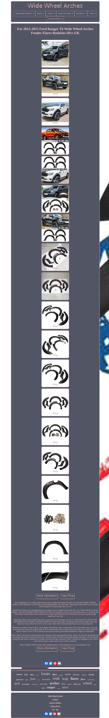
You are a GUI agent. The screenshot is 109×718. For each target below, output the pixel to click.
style (95, 684)
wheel (87, 683)
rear (38, 680)
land (63, 683)
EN (53, 710)
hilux (32, 675)
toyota (91, 674)
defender (76, 675)
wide (56, 678)
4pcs (54, 674)
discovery (77, 684)
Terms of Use (55, 706)
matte (70, 684)
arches (54, 683)
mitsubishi (90, 680)
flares (74, 679)
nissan (58, 688)
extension (34, 684)
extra (68, 674)
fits (43, 688)
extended (25, 684)
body (65, 679)
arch (17, 683)
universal (19, 680)
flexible (61, 675)
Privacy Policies (55, 703)
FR (57, 710)
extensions (46, 679)
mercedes (43, 684)
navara (84, 675)
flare (83, 679)
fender (45, 674)
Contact (55, 699)
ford (32, 679)
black (65, 687)
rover (19, 674)
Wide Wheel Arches (55, 696)
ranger (51, 687)
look (26, 675)
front (37, 675)
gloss (26, 680)
